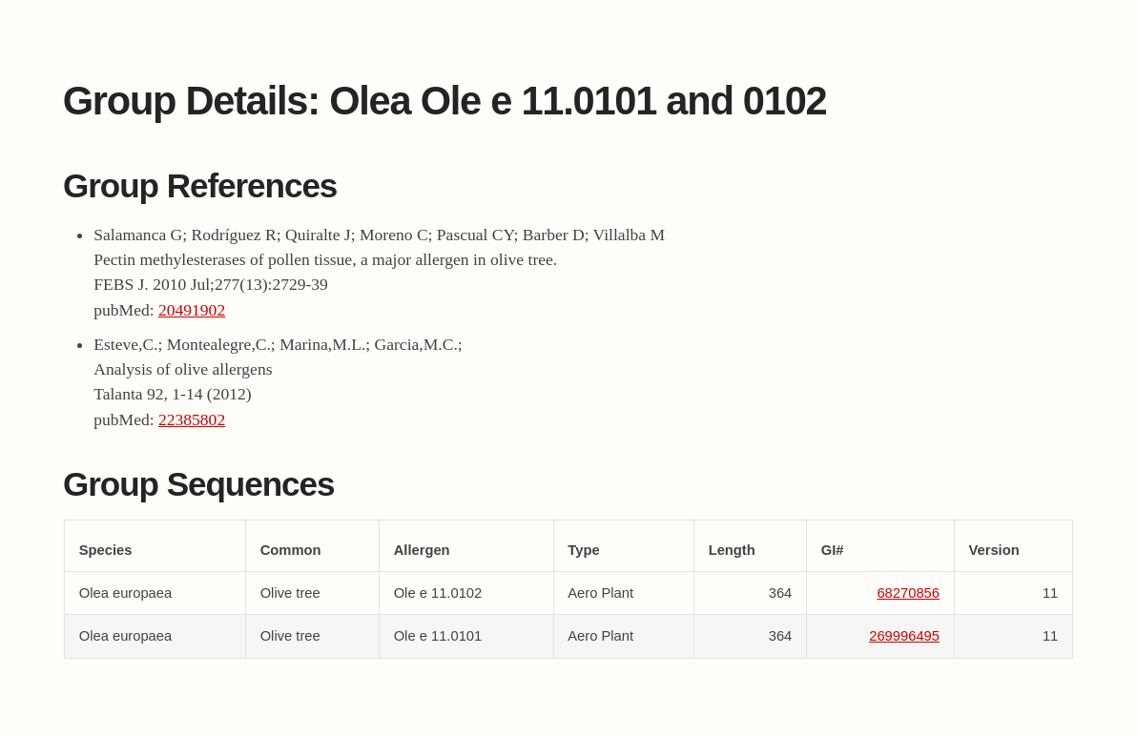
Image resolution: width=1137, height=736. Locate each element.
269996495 (904, 636)
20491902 (191, 309)
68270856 (908, 593)
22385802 (191, 419)
